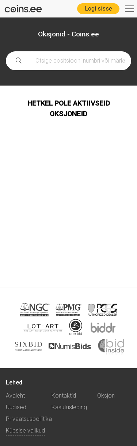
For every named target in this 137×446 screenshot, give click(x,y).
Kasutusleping (69, 407)
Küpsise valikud (25, 430)
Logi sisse (98, 8)
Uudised (16, 407)
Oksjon (106, 395)
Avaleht (15, 395)
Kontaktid (64, 395)
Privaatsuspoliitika (29, 418)
